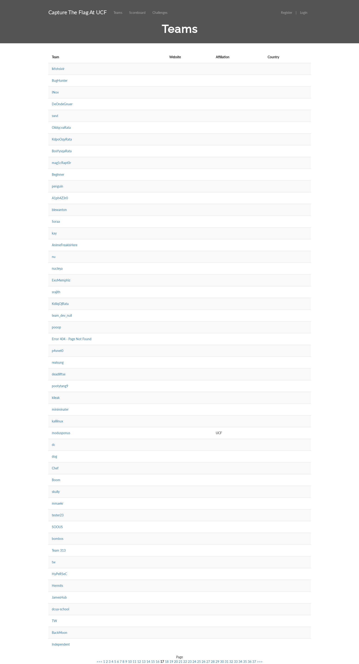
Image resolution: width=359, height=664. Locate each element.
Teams (118, 13)
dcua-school (60, 609)
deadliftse (58, 374)
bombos (57, 539)
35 (245, 662)
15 (153, 662)
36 (249, 662)
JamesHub (59, 597)
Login (303, 13)
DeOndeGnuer (62, 104)
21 (180, 662)
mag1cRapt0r (61, 163)
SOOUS (57, 527)
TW (54, 621)
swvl (55, 116)
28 (213, 662)
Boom (56, 480)
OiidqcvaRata (61, 127)
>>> (260, 662)
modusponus (61, 433)
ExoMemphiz (61, 280)
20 (176, 662)
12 (139, 662)
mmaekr (57, 503)
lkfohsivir (58, 69)
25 (199, 662)
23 (190, 662)
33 (236, 662)
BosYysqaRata (62, 151)
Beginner (58, 174)
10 (130, 662)
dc (53, 445)
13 (144, 662)
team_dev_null (62, 315)
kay (54, 233)
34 (240, 662)
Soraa (56, 221)
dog (54, 456)
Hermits (57, 586)
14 (148, 662)
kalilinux (57, 421)
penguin (57, 186)
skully (56, 492)
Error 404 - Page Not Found (71, 339)
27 (208, 662)
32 (231, 662)
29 (217, 662)
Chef (55, 468)
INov (55, 92)
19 (171, 662)
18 (167, 662)
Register (286, 13)
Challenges (159, 13)
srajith (56, 292)
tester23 (58, 515)
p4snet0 (57, 351)
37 (254, 662)
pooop (56, 327)
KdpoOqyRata (62, 139)
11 (134, 662)
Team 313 (59, 550)
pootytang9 (60, 386)
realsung (58, 362)
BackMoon (59, 633)
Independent (61, 644)
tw (53, 562)
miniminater (60, 409)
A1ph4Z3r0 (60, 198)
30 (222, 662)
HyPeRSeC (59, 574)
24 (194, 662)
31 (226, 662)
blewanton (59, 210)
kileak (56, 398)
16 (157, 662)
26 (203, 662)
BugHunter (59, 80)
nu (53, 257)
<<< (99, 662)
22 (185, 662)
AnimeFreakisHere (64, 245)
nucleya (57, 268)
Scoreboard (137, 13)
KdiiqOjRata (60, 304)
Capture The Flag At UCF (77, 12)
